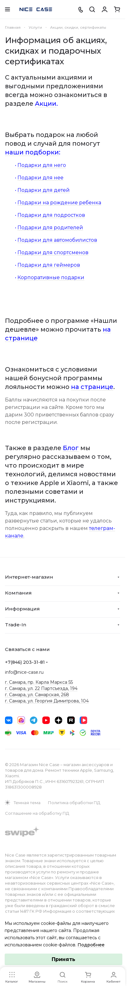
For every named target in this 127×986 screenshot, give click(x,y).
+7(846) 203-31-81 (25, 662)
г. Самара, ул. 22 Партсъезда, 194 (41, 688)
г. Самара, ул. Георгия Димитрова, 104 (47, 701)
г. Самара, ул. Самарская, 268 (37, 694)
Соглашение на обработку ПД (37, 813)
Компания (18, 593)
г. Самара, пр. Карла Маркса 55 (39, 682)
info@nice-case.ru (24, 672)
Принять (63, 959)
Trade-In (15, 625)
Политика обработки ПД (74, 802)
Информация (22, 609)
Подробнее (91, 945)
